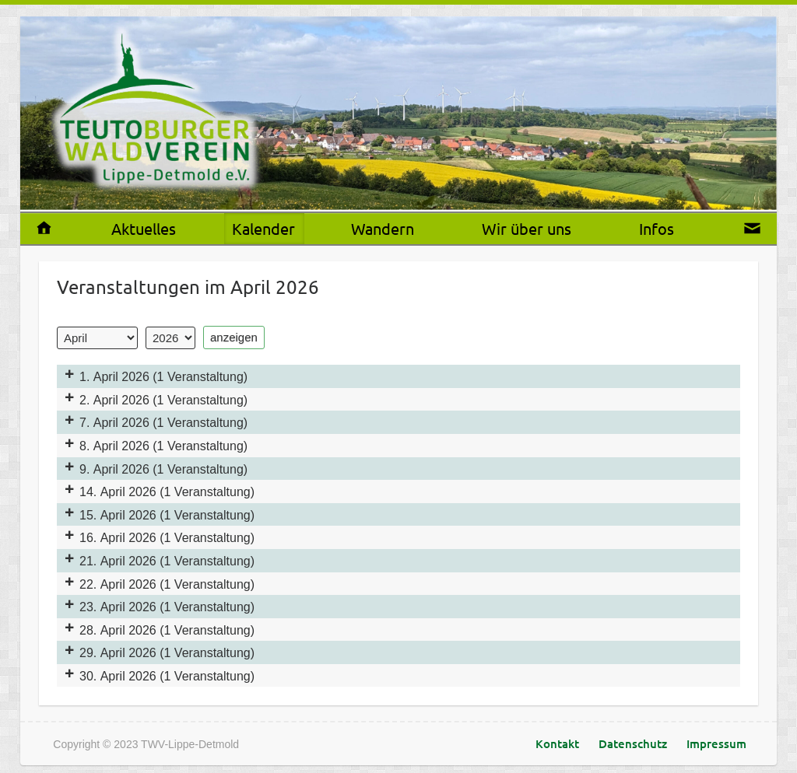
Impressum (716, 743)
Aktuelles (143, 228)
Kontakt (557, 743)
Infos (656, 228)
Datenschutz (633, 743)
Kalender (263, 228)
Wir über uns (526, 228)
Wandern (382, 228)
